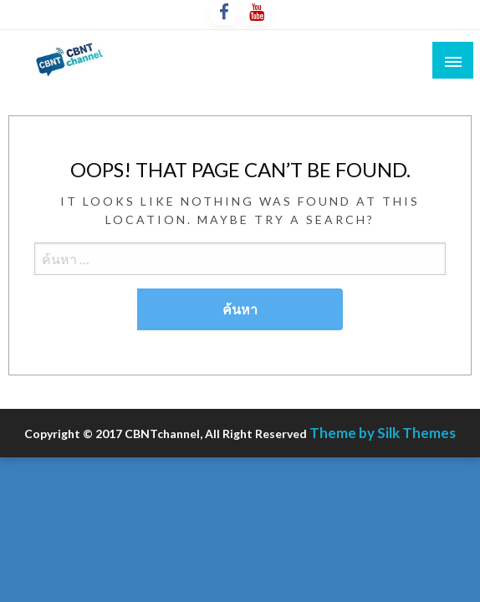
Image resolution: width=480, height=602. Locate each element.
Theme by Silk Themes (382, 432)
